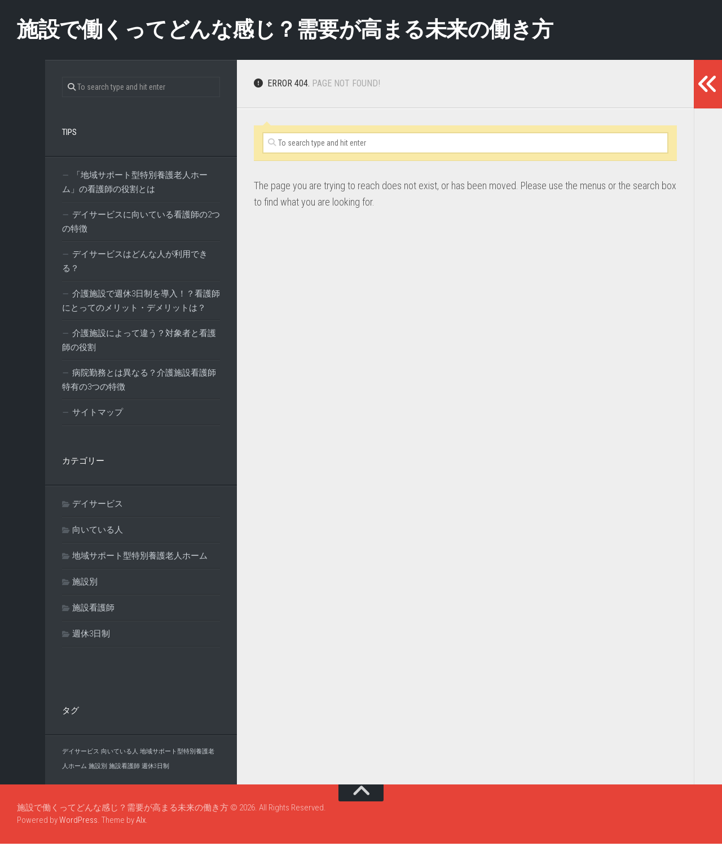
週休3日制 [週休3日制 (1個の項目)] (155, 768)
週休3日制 (91, 636)
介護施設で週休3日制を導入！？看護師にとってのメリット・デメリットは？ (141, 303)
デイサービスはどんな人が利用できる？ (135, 263)
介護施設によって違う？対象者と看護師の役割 (139, 342)
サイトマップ (97, 414)
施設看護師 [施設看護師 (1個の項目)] (124, 768)
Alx (141, 823)
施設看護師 (93, 610)
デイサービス (97, 506)
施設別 (85, 584)
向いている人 (97, 532)
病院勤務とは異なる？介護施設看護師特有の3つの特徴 (139, 382)
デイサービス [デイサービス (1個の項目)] (80, 753)
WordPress (78, 823)
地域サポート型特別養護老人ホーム (140, 558)
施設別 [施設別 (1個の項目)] (98, 768)
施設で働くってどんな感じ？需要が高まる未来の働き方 (313, 31)
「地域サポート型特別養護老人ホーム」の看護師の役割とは (135, 184)
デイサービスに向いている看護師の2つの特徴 (141, 224)
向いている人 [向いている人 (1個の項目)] (119, 753)
